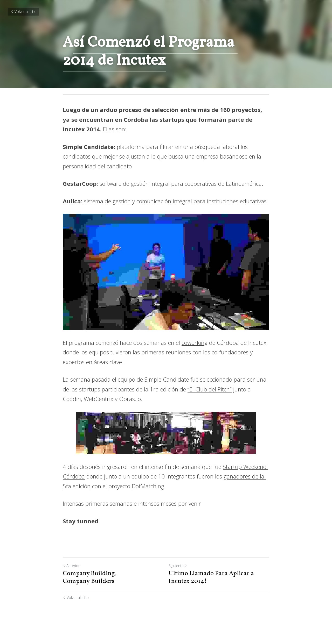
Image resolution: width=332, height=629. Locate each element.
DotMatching (148, 486)
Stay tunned (80, 521)
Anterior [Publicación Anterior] (71, 565)
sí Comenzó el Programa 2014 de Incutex (150, 52)
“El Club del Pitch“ (210, 389)
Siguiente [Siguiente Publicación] (178, 565)
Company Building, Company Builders (90, 577)
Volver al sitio (23, 11)
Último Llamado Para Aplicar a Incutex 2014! (211, 577)
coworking (195, 342)
